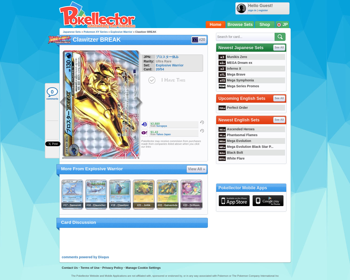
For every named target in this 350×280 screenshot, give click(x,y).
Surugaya (161, 126)
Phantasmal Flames (238, 135)
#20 (198, 39)
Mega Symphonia (236, 80)
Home (215, 24)
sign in (252, 10)
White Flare (232, 158)
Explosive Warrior (121, 31)
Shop (265, 24)
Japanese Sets (72, 31)
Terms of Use (90, 267)
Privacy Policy (112, 267)
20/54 (160, 69)
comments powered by (85, 257)
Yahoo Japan (163, 134)
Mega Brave (232, 74)
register (263, 10)
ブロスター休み (167, 57)
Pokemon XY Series (96, 31)
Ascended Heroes (237, 129)
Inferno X (230, 68)
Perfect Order (233, 107)
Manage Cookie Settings (143, 267)
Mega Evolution (235, 141)
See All (279, 47)
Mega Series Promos (239, 86)
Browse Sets (240, 24)
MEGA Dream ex (235, 63)
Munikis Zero (233, 57)
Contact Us (70, 267)
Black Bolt (231, 152)
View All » (196, 169)
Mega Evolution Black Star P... (246, 147)
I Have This (173, 80)
